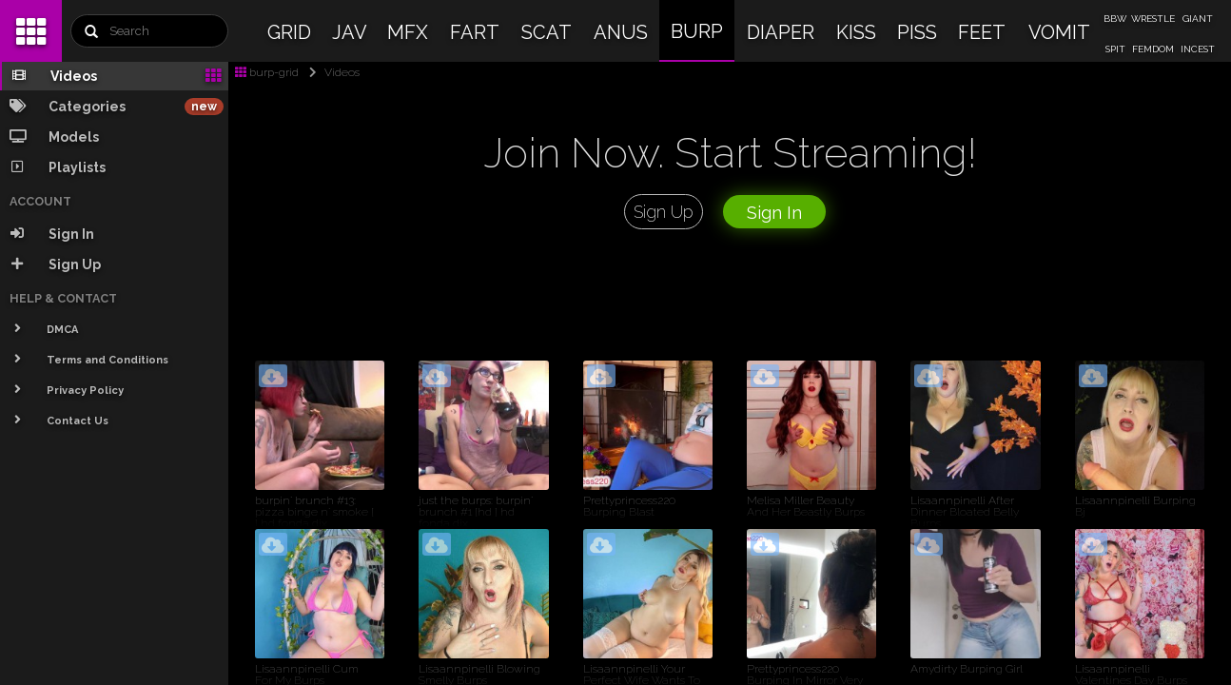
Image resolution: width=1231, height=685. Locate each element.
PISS (917, 32)
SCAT (546, 32)
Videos (331, 72)
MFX (407, 32)
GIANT (1197, 18)
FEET (982, 32)
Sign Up (664, 212)
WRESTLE (1153, 18)
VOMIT (1059, 32)
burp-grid (267, 72)
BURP (697, 31)
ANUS (621, 32)
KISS (856, 32)
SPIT (1115, 49)
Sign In (774, 213)
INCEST (1198, 49)
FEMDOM (1153, 49)
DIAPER (780, 32)
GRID (289, 32)
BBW (1115, 18)
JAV (349, 32)
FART (474, 32)
